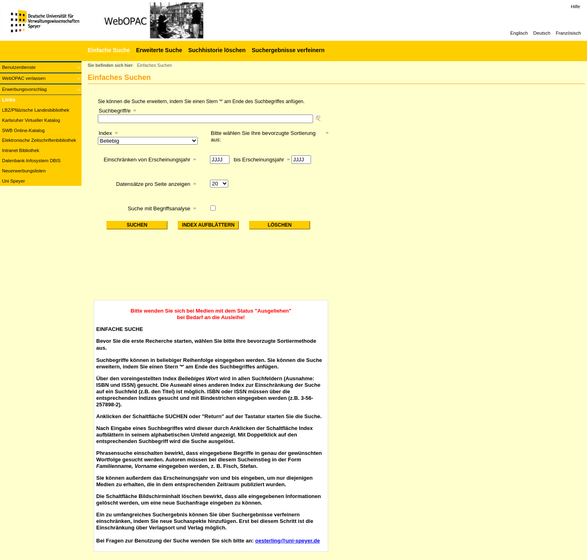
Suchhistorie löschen (217, 50)
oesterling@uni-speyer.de (287, 541)
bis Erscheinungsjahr (259, 160)
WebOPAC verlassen (24, 78)
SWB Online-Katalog (23, 130)
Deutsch (541, 33)
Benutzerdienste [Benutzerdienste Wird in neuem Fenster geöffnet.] (18, 67)
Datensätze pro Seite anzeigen (153, 184)
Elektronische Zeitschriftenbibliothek (39, 140)
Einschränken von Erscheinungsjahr (147, 160)
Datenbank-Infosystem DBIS (31, 160)
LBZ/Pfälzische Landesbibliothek (35, 110)
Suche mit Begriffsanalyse (159, 208)
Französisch (568, 33)
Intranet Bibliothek (20, 150)
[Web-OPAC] (122, 20)
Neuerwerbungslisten (24, 170)
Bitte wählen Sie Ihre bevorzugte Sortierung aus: (263, 136)
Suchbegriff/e (114, 111)
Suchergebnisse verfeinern (288, 50)
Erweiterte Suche (159, 50)
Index (105, 133)
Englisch (519, 33)
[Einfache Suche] (108, 50)
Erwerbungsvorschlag (24, 89)
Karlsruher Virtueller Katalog (31, 120)
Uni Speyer (13, 181)
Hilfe (575, 6)
